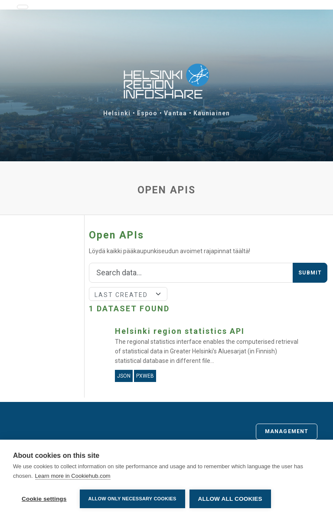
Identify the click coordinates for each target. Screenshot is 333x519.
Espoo (147, 113)
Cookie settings (44, 499)
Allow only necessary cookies (132, 498)
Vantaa (175, 113)
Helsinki (117, 113)
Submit (310, 273)
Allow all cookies (230, 499)
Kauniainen (211, 113)
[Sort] (128, 294)
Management (286, 431)
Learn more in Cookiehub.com (73, 476)
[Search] (191, 273)
